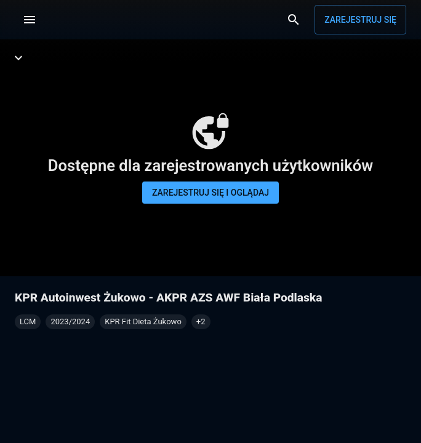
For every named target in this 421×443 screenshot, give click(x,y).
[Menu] (29, 19)
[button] (200, 321)
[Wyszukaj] (293, 19)
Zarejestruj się (360, 20)
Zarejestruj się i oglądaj (210, 193)
